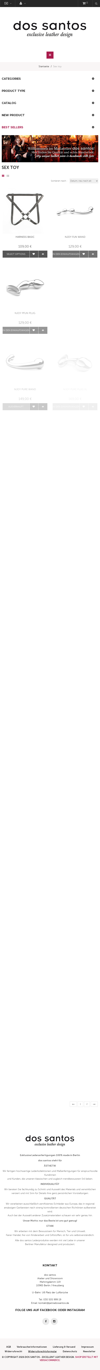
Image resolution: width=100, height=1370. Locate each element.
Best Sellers (12, 127)
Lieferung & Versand (64, 1347)
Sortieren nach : (59, 181)
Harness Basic (25, 237)
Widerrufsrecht (13, 1351)
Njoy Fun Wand (75, 237)
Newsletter (89, 1351)
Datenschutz (70, 1351)
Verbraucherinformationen (32, 1347)
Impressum (87, 1347)
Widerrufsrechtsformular (42, 1351)
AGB (8, 1347)
